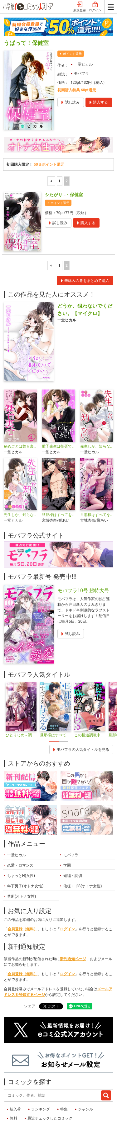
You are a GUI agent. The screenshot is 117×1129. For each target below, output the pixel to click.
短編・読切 (72, 846)
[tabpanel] (21, 680)
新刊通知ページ (73, 929)
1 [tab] (54, 712)
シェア (29, 976)
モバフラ (81, 44)
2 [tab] (63, 712)
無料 (13, 1089)
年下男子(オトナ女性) (25, 856)
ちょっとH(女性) (21, 846)
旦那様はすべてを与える (58, 485)
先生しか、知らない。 (20, 485)
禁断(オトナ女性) (21, 867)
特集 (64, 1080)
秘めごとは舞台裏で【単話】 (20, 417)
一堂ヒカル (83, 35)
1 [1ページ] (59, 151)
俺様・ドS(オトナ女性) (82, 856)
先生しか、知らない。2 (96, 417)
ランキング (40, 1080)
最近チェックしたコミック (49, 1089)
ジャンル (85, 1080)
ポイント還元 (72, 24)
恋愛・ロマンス (20, 836)
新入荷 (15, 1080)
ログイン (67, 899)
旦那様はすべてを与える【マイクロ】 (96, 485)
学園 (67, 836)
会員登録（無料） (22, 899)
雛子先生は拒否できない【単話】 (58, 417)
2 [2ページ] (67, 151)
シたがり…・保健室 (64, 165)
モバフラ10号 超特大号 (83, 561)
